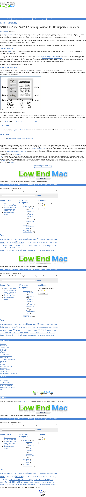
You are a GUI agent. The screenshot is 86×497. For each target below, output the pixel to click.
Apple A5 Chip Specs (9, 209)
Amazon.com (4, 380)
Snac (27, 70)
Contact (53, 142)
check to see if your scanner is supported (47, 56)
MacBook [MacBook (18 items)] (41, 242)
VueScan (10, 51)
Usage (44, 142)
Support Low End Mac (10, 131)
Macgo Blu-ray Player (6, 385)
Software (36, 19)
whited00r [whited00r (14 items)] (42, 250)
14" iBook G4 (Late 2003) (20, 129)
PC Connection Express (6, 384)
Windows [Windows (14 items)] (46, 250)
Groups (29, 19)
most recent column (9, 34)
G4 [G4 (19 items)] (52, 239)
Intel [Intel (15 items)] (6, 242)
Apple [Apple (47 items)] (7, 239)
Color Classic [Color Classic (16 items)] (43, 239)
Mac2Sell (2, 364)
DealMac (2, 363)
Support (43, 19)
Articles (23, 19)
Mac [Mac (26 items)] (37, 242)
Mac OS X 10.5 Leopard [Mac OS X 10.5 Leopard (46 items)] (43, 245)
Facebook (7, 121)
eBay (1, 389)
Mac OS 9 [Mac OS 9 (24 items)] (5, 245)
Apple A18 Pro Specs (9, 210)
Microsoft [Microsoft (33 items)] (8, 248)
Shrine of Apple (4, 347)
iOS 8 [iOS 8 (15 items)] (11, 242)
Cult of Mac (3, 345)
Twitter (18, 121)
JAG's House (3, 368)
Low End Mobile (27, 232)
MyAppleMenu (4, 351)
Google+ (23, 121)
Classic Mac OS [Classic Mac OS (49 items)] (32, 239)
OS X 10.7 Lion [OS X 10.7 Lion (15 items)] (33, 248)
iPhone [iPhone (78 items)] (19, 242)
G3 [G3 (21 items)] (50, 239)
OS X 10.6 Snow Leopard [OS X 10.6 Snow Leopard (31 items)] (20, 248)
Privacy (49, 142)
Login (55, 184)
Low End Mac (26, 206)
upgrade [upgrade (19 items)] (37, 250)
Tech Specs (16, 19)
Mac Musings (29, 208)
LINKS (2, 156)
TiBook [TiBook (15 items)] (33, 250)
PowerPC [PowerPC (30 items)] (3, 250)
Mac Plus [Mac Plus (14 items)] (55, 245)
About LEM (33, 142)
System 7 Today (4, 371)
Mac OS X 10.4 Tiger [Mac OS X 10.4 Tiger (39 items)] (25, 245)
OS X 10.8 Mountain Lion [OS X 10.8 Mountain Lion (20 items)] (42, 248)
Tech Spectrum (30, 211)
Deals (8, 19)
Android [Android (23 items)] (2, 239)
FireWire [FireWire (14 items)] (47, 239)
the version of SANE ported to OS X (52, 58)
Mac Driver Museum (6, 366)
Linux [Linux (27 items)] (34, 242)
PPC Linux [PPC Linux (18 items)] (9, 250)
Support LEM (47, 184)
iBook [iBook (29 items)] (55, 239)
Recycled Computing (8, 23)
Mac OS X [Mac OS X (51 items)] (13, 245)
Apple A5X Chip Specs (10, 207)
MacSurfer (3, 344)
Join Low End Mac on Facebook (43, 167)
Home (3, 19)
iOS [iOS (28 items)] (8, 242)
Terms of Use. (13, 162)
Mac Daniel (29, 220)
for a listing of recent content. (24, 138)
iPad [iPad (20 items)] (13, 242)
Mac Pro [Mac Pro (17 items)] (2, 248)
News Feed (39, 184)
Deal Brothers (4, 361)
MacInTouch (3, 349)
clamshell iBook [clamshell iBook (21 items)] (21, 239)
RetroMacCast (4, 357)
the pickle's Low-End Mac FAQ (8, 373)
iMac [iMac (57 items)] (2, 242)
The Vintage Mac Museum (7, 359)
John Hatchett (4, 31)
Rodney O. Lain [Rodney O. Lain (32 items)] (17, 250)
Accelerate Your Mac (6, 356)
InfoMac (2, 352)
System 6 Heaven (5, 369)
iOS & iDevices (30, 221)
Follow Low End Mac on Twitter (43, 165)
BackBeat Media (24, 401)
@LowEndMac (51, 19)
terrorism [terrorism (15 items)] (30, 250)
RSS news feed (38, 121)
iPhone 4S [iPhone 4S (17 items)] (25, 242)
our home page (11, 138)
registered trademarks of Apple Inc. (17, 151)
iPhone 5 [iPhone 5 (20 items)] (30, 242)
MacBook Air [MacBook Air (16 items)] (47, 242)
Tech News (26, 230)
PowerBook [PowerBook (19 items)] (52, 248)
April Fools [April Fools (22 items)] (13, 239)
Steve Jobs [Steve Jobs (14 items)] (25, 250)
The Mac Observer (5, 354)
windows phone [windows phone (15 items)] (51, 250)
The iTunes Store (5, 382)
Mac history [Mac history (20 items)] (53, 242)
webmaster (17, 154)
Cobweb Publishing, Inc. (38, 148)
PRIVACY (3, 160)
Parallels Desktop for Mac (7, 387)
